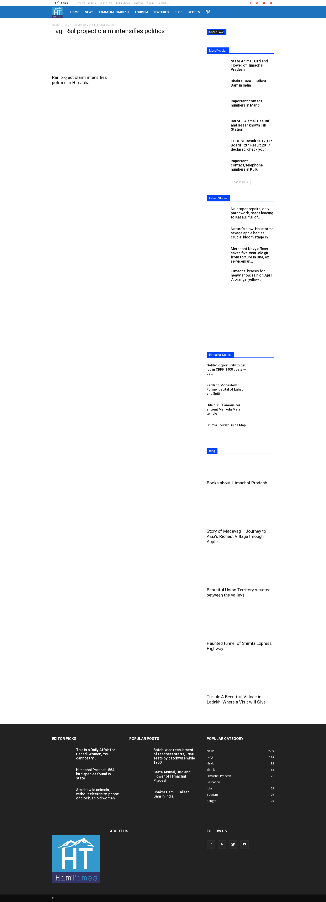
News (89, 12)
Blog (179, 12)
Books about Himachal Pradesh (237, 482)
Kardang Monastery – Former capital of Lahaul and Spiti (225, 389)
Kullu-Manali (123, 2)
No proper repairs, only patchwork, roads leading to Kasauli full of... (252, 213)
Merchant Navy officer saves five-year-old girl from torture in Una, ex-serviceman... (250, 255)
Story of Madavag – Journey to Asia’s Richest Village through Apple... (236, 536)
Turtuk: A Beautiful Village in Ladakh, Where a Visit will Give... (238, 699)
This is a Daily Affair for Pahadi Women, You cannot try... (95, 754)
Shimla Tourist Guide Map (226, 425)
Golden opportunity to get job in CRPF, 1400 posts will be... (227, 369)
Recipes (194, 12)
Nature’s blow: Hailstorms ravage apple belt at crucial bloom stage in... (252, 233)
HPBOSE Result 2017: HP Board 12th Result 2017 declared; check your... (251, 145)
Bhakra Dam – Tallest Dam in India (248, 83)
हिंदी (208, 12)
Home (74, 12)
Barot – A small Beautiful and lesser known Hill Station (251, 125)
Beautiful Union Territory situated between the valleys (239, 592)
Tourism (141, 12)
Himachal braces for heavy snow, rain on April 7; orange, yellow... (251, 275)
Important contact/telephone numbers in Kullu (247, 165)
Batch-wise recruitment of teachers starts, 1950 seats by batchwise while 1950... (174, 756)
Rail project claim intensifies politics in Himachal (79, 80)
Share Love (216, 32)
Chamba (138, 2)
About (150, 2)
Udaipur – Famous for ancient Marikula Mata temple (223, 409)
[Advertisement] (240, 321)
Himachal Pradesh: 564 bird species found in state (95, 774)
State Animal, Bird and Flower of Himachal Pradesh (249, 65)
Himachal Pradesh (86, 2)
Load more (240, 182)
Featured (161, 12)
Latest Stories (218, 198)
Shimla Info (106, 2)
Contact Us (163, 2)
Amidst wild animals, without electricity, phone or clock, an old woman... (97, 794)
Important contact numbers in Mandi (246, 103)
